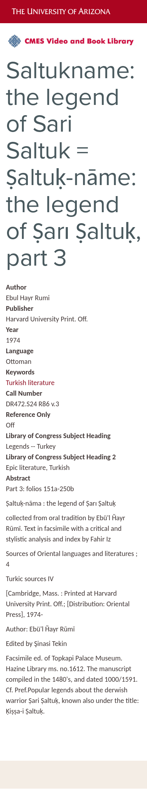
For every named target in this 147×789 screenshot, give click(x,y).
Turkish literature (30, 382)
